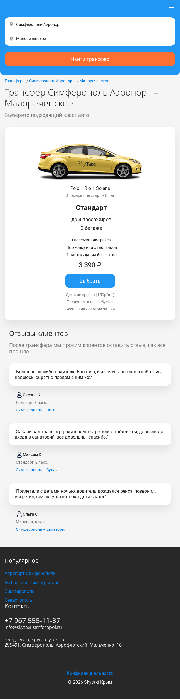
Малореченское (94, 81)
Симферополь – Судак (37, 470)
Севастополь (18, 600)
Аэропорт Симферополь (30, 573)
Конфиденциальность (90, 673)
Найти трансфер (90, 59)
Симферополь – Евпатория (41, 529)
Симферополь (19, 591)
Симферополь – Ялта (35, 410)
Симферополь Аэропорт (51, 81)
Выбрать (90, 281)
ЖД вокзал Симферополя (32, 582)
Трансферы (15, 81)
